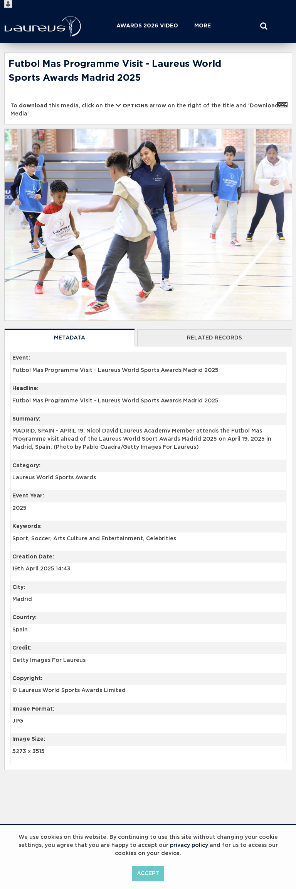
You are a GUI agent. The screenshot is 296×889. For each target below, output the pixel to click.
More (202, 26)
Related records (214, 338)
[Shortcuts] (282, 104)
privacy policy (189, 845)
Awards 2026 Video (147, 26)
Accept (148, 873)
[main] (148, 431)
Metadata (69, 338)
